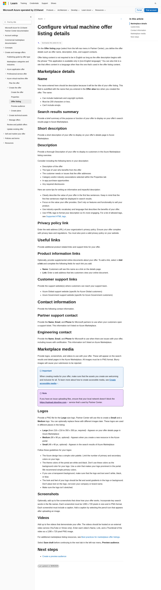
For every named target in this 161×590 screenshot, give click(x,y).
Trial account (151, 10)
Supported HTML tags (56, 216)
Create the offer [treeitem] (17, 92)
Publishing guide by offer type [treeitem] (18, 57)
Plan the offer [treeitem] (14, 83)
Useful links (135, 27)
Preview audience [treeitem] (18, 106)
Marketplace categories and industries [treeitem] (18, 63)
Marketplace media (138, 34)
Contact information (138, 30)
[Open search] (155, 3)
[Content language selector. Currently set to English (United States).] (15, 586)
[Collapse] (30, 17)
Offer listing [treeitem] (16, 101)
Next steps (135, 37)
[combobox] (17, 22)
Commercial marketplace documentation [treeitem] (15, 41)
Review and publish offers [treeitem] (17, 125)
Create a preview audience (54, 556)
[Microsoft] (4, 3)
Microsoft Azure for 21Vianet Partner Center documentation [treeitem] (17, 29)
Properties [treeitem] (15, 97)
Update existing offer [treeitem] (15, 129)
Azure (40, 19)
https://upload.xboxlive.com (53, 402)
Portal (139, 10)
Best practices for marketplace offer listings (100, 537)
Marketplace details (139, 24)
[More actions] (121, 19)
